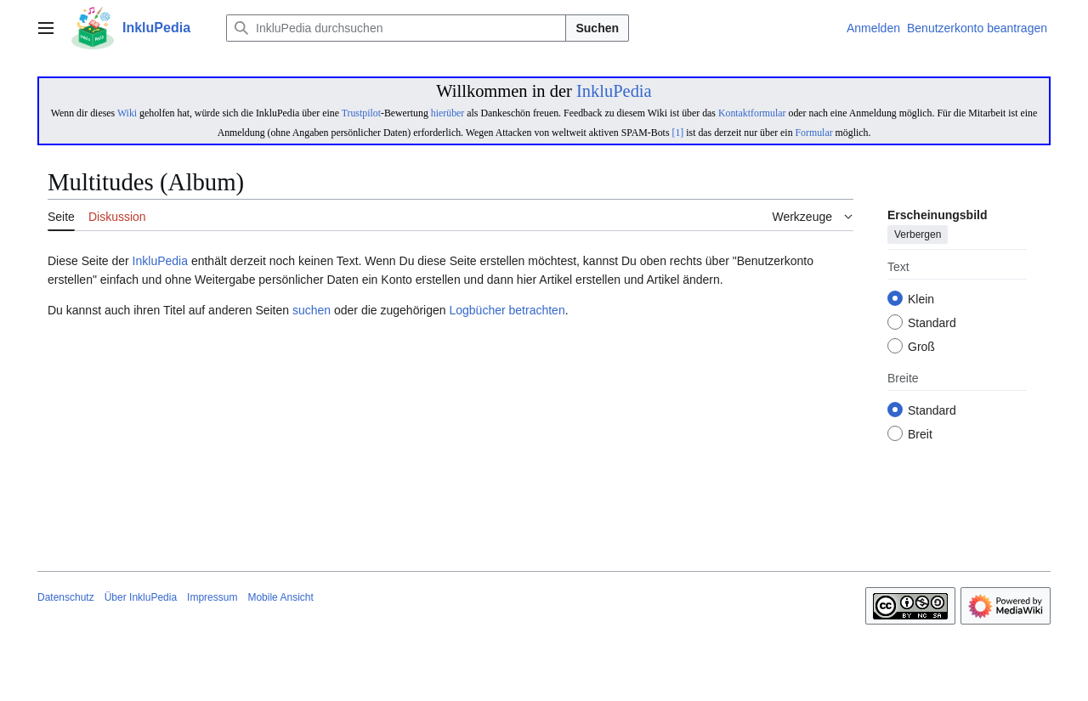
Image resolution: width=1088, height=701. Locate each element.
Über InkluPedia (141, 597)
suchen (311, 310)
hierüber (447, 113)
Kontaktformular (752, 113)
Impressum (212, 597)
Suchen (597, 28)
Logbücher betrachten (506, 310)
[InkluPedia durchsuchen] (396, 28)
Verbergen (917, 235)
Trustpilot (361, 113)
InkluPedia (614, 91)
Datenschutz (65, 597)
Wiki (127, 113)
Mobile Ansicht (280, 597)
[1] (677, 133)
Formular (814, 133)
